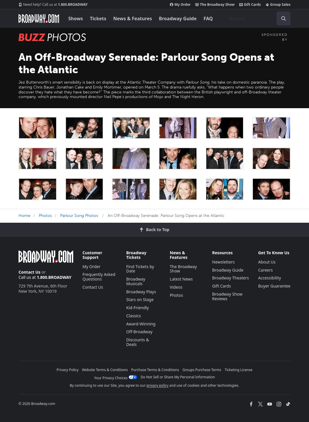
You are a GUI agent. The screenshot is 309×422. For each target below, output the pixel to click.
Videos (176, 287)
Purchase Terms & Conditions (155, 369)
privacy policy (157, 385)
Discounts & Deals (137, 342)
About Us (266, 262)
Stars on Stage (140, 299)
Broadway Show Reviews (227, 296)
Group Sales (278, 4)
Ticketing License (239, 369)
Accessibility (269, 278)
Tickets (98, 18)
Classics (133, 315)
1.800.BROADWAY (53, 4)
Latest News (181, 279)
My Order (180, 4)
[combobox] (257, 18)
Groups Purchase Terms (202, 369)
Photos (45, 215)
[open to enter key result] (283, 18)
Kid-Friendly (137, 307)
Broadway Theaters (230, 278)
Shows (75, 18)
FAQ (208, 18)
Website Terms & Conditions (105, 369)
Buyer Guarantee (274, 286)
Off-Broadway (139, 331)
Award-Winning (140, 324)
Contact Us (30, 272)
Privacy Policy (68, 369)
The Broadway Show (215, 4)
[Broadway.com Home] (39, 18)
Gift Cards (250, 4)
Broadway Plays (141, 291)
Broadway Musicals (135, 281)
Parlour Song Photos (79, 215)
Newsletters (223, 262)
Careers (265, 270)
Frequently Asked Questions (98, 277)
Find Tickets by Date (140, 269)
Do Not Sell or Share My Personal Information (178, 377)
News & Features (132, 18)
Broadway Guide (177, 18)
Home (24, 215)
